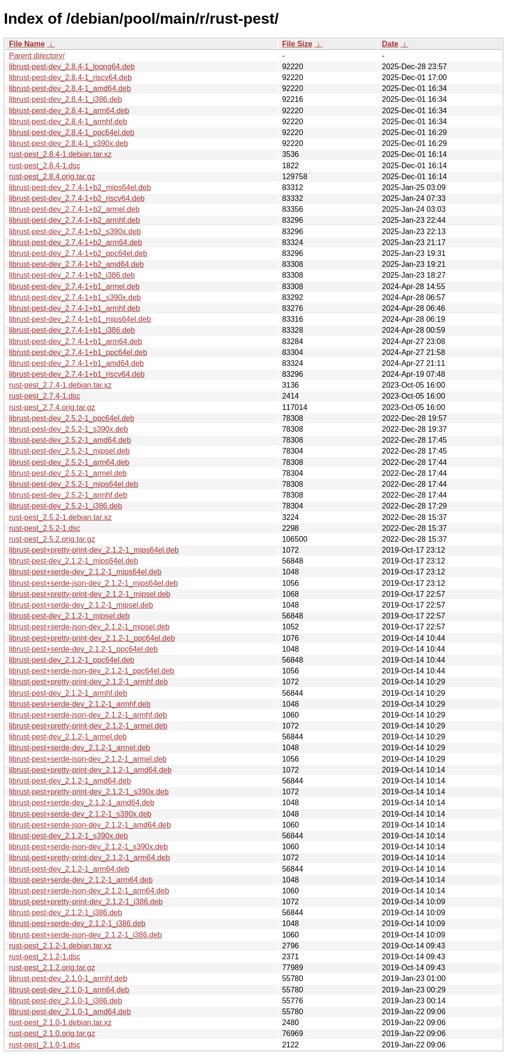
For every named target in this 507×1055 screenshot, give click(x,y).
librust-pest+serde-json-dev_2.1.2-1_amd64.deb (90, 825)
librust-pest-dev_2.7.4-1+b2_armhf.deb (74, 220)
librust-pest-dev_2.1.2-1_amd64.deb (70, 781)
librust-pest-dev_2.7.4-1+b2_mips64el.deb (80, 187)
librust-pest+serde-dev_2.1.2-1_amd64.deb (81, 803)
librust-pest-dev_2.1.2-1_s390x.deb (68, 836)
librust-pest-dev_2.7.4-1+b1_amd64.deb (76, 363)
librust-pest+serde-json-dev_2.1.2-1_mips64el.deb (93, 583)
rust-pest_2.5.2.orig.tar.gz (52, 539)
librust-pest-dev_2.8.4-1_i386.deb (65, 99)
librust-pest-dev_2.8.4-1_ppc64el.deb (71, 132)
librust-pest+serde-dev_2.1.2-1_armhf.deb (79, 704)
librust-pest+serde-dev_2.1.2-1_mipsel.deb (81, 605)
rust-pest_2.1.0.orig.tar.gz (52, 1033)
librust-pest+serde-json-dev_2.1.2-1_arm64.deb (89, 891)
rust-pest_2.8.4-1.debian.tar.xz (60, 154)
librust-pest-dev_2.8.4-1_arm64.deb (69, 111)
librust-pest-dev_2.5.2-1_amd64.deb (70, 440)
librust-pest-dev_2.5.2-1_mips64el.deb (73, 484)
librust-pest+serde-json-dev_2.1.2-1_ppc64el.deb (91, 671)
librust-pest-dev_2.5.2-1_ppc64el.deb (71, 418)
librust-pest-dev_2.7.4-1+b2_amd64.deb (76, 264)
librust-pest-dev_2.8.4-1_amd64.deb (70, 88)
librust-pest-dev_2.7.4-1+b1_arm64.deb (75, 341)
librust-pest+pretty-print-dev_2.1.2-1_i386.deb (86, 902)
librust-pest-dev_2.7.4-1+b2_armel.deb (74, 209)
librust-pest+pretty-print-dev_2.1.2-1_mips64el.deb (94, 550)
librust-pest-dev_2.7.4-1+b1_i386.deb (72, 330)
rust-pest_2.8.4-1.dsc (44, 166)
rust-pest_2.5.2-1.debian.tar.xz (60, 517)
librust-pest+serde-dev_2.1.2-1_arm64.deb (81, 880)
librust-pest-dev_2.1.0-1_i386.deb (65, 1001)
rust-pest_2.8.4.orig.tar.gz (52, 177)
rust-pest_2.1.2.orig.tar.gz (52, 968)
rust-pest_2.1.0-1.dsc (44, 1045)
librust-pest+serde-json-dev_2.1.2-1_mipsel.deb (89, 627)
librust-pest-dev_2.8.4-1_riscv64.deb (70, 77)
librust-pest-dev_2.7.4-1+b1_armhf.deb (74, 308)
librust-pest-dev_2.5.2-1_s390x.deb (68, 429)
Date (390, 44)
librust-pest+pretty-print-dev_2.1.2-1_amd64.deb (90, 770)
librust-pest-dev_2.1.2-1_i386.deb (65, 913)
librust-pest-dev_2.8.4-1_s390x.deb (68, 143)
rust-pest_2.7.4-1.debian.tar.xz (60, 385)
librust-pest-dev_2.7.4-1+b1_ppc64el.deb (78, 352)
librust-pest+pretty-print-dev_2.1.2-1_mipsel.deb (89, 594)
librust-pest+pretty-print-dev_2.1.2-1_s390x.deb (89, 792)
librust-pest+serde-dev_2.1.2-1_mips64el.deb (85, 572)
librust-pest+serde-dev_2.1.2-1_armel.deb (79, 748)
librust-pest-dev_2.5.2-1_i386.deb (65, 506)
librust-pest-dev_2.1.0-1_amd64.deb (70, 1012)
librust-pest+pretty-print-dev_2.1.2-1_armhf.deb (88, 682)
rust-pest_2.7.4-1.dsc (44, 396)
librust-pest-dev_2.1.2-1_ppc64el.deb (71, 660)
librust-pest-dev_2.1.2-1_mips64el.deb (73, 561)
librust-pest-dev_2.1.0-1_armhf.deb (68, 978)
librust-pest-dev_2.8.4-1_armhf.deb (68, 122)
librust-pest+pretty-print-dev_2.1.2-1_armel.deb (88, 726)
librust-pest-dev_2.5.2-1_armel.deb (68, 473)
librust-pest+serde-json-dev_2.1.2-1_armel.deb (87, 759)
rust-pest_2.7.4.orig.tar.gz (52, 407)
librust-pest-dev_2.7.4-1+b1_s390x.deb (75, 297)
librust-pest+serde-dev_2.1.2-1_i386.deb (77, 923)
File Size (297, 44)
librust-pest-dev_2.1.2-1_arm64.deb (69, 869)
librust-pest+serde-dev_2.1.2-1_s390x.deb (80, 814)
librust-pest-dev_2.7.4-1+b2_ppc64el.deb (78, 253)
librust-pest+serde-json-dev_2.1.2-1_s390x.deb (88, 847)
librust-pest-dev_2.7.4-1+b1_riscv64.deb (77, 374)
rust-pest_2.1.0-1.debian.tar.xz (60, 1023)
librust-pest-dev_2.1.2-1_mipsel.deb (69, 616)
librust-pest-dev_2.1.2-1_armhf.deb (68, 693)
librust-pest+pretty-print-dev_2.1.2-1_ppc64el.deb (92, 638)
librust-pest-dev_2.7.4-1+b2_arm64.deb (75, 242)
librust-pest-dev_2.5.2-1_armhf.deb (68, 495)
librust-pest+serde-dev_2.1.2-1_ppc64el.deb (83, 649)
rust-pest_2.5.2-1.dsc (44, 528)
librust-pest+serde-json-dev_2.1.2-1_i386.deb (85, 935)
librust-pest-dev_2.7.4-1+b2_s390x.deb (75, 231)
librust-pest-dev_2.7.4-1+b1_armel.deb (74, 286)
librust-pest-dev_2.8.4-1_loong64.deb (72, 67)
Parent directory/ (37, 56)
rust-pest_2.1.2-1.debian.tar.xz (60, 946)
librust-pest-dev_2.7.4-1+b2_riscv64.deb (77, 198)
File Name (27, 44)
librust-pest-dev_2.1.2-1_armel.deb (68, 737)
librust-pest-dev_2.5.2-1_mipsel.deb (69, 451)
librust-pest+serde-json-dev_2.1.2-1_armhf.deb (88, 715)
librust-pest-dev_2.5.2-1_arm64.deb (69, 462)
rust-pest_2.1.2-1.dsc (44, 957)
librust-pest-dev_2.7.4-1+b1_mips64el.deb (80, 319)
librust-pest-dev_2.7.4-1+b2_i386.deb (72, 275)
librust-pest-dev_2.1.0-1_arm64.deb (69, 990)
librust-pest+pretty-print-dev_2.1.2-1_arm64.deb (89, 858)
